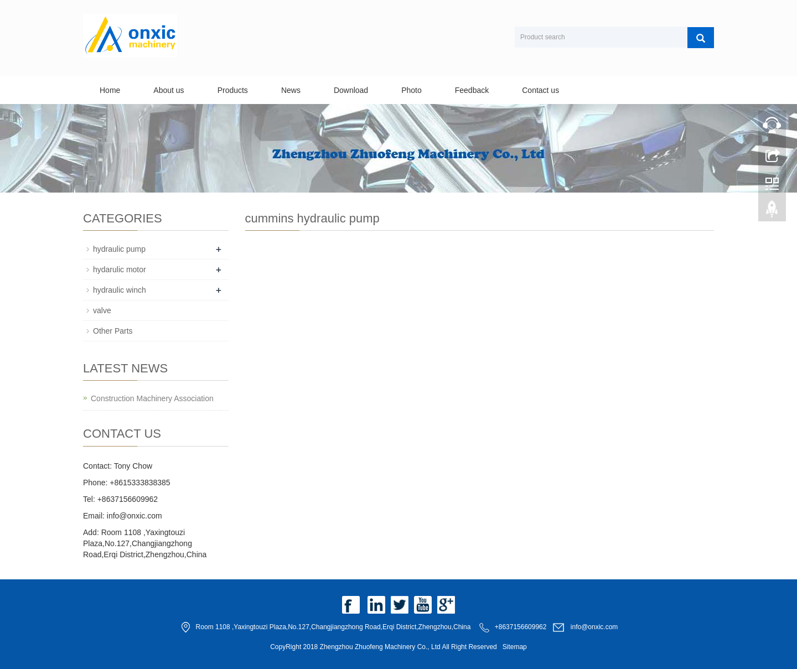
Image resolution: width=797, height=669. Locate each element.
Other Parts (113, 330)
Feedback (472, 90)
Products (233, 90)
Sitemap (515, 647)
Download (351, 90)
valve (102, 310)
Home (110, 90)
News (291, 90)
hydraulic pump (119, 249)
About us (168, 90)
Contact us (540, 90)
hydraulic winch (119, 290)
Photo (411, 90)
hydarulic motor (119, 269)
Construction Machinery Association (152, 398)
